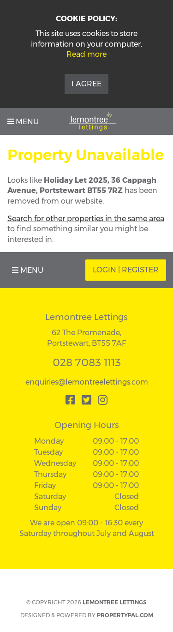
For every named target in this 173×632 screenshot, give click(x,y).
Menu (23, 121)
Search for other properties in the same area (85, 218)
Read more (86, 54)
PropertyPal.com (125, 615)
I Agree (86, 83)
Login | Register (126, 269)
